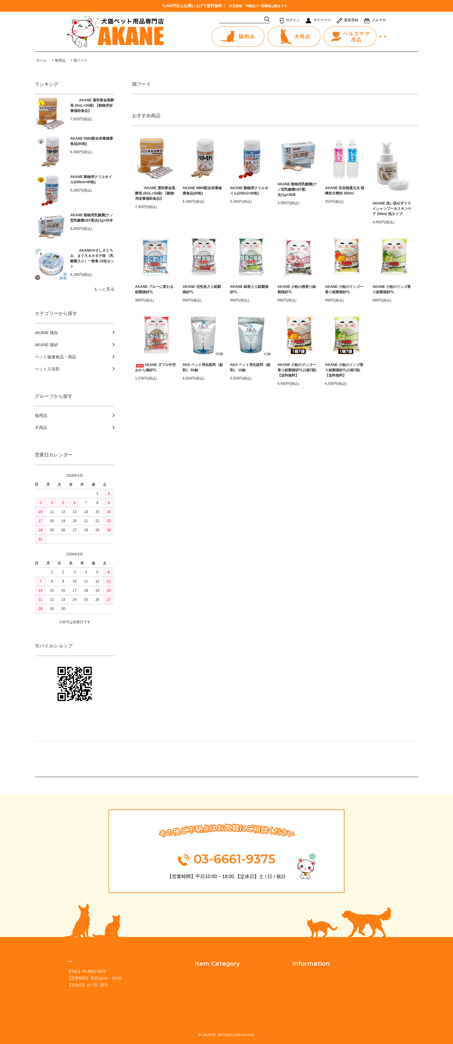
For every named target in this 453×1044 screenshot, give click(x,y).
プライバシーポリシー (357, 976)
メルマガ (379, 20)
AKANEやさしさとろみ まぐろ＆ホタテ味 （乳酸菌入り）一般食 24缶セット (92, 258)
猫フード (80, 60)
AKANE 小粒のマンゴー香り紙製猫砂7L (344, 289)
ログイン (293, 20)
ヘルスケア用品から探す (207, 994)
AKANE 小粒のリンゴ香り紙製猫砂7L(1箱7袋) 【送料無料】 (344, 370)
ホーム (41, 60)
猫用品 (60, 60)
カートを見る (276, 1003)
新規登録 (351, 20)
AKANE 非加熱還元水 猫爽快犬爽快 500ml (344, 190)
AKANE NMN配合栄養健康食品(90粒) (91, 141)
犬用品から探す (199, 985)
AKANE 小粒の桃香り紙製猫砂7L (297, 289)
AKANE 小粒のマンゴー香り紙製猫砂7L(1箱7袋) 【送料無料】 (297, 370)
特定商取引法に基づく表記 (361, 985)
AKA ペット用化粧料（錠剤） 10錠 (250, 367)
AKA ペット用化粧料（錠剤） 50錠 (203, 367)
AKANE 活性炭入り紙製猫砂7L (202, 289)
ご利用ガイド (276, 976)
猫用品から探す (199, 976)
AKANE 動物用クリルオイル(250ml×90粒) (91, 179)
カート (375, 36)
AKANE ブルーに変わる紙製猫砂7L (154, 289)
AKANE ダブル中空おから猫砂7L (155, 367)
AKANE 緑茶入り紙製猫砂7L (249, 289)
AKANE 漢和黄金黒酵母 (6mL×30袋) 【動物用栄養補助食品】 (92, 105)
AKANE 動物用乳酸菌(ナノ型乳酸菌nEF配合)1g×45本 (91, 217)
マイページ (322, 20)
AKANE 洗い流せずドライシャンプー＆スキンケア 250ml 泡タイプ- (391, 208)
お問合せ (352, 36)
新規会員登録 (276, 994)
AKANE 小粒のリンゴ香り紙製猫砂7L (391, 289)
